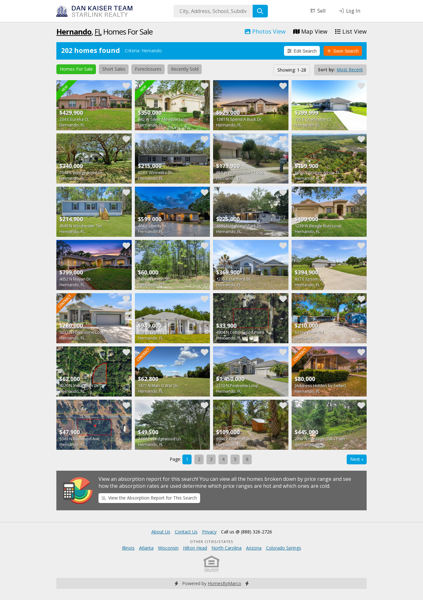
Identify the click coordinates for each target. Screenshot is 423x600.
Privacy (209, 532)
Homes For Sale (76, 69)
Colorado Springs (283, 548)
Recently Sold (185, 69)
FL (98, 31)
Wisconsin (168, 548)
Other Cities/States (211, 541)
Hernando (74, 31)
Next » (356, 459)
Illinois (128, 548)
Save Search (343, 51)
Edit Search (302, 51)
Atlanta (146, 548)
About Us (160, 532)
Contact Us (186, 532)
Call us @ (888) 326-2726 (246, 532)
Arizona (254, 548)
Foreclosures (148, 69)
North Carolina (227, 548)
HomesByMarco (224, 583)
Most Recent (350, 70)
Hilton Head (195, 548)
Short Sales (113, 69)
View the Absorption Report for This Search (149, 498)
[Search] (260, 11)
